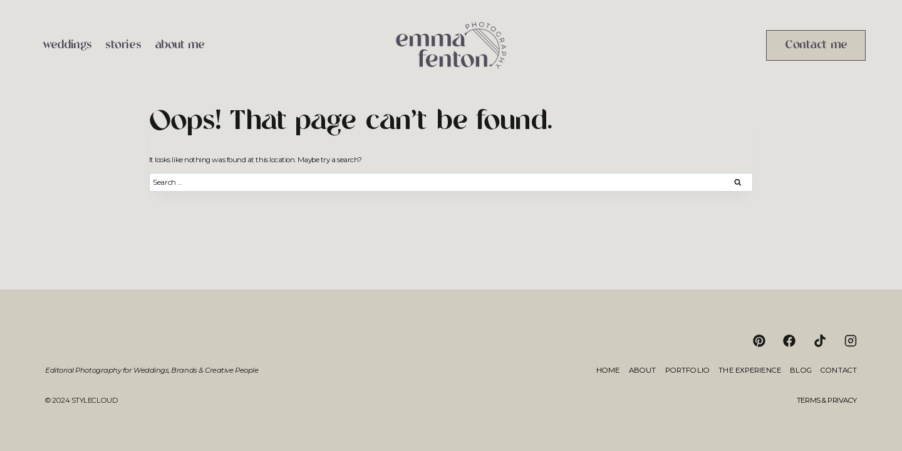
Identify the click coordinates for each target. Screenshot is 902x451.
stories (123, 45)
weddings (67, 45)
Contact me (816, 45)
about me (180, 45)
